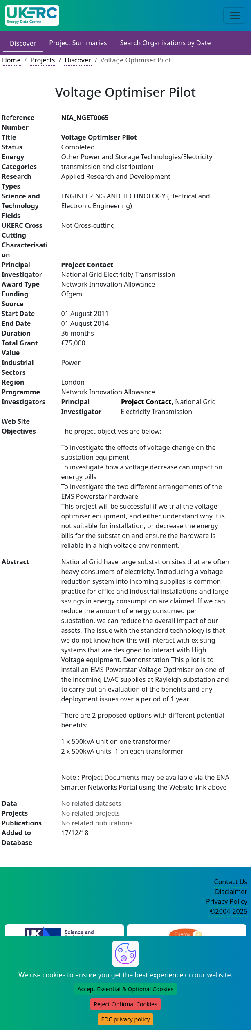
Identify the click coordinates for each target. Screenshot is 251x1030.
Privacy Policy (226, 901)
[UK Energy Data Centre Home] (32, 15)
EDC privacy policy (125, 1019)
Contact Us (230, 881)
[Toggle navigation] (234, 15)
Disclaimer (231, 891)
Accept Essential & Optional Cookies (126, 989)
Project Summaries (78, 42)
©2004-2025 (228, 911)
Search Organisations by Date (165, 42)
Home (11, 60)
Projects (42, 60)
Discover (23, 43)
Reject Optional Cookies (125, 1004)
